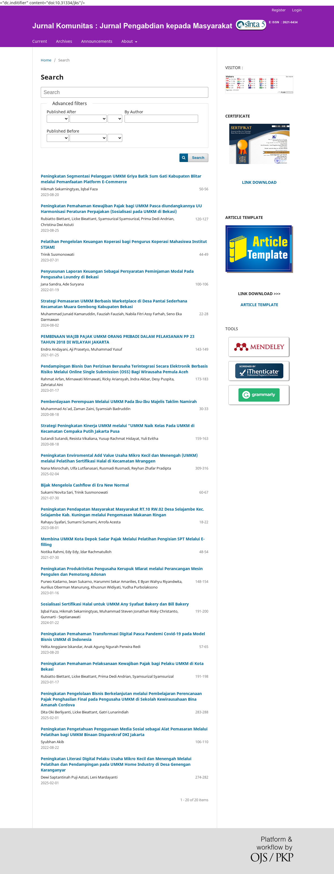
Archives (64, 41)
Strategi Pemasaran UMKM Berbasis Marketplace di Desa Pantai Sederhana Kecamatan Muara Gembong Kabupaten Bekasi (114, 303)
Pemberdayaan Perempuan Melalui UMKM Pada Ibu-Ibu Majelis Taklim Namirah (119, 401)
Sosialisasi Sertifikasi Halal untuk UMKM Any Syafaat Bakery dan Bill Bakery (115, 604)
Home (46, 60)
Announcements (96, 41)
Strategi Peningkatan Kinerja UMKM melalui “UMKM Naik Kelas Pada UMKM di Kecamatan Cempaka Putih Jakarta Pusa (117, 428)
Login (297, 9)
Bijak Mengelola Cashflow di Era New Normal (85, 485)
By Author (134, 111)
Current (39, 41)
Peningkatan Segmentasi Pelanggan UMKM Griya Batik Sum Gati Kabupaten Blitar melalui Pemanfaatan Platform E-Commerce (121, 178)
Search (198, 157)
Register (279, 9)
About (127, 41)
